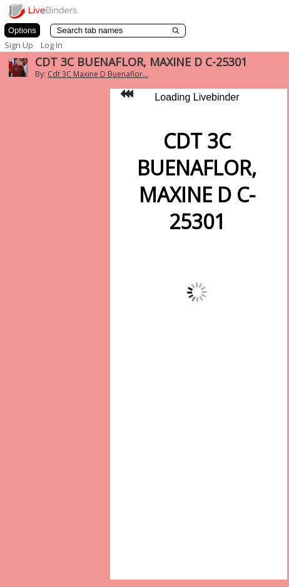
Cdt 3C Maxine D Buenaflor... (98, 74)
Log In (52, 45)
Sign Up (18, 45)
